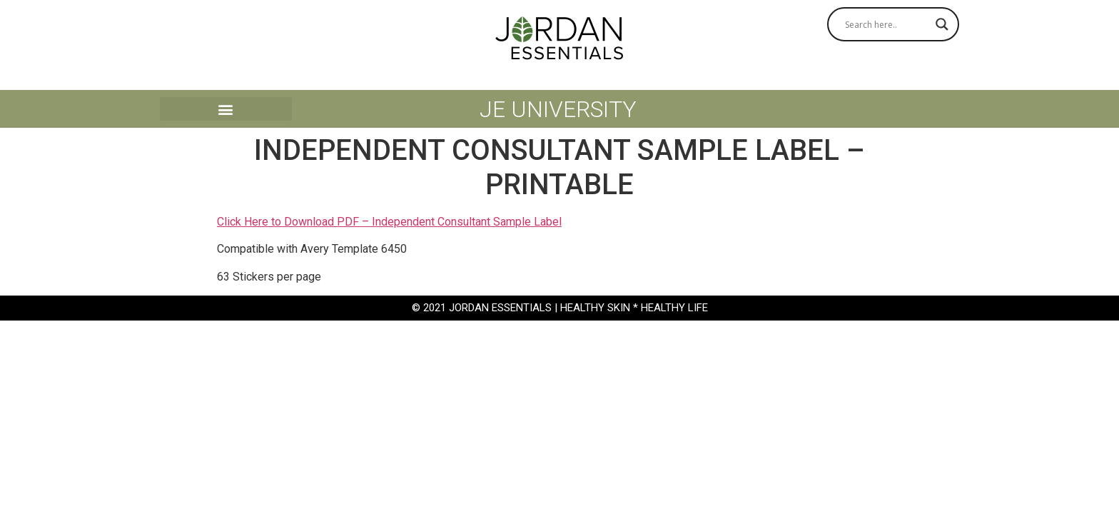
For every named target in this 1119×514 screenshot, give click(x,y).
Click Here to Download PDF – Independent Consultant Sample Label (389, 221)
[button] (226, 109)
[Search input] (886, 24)
